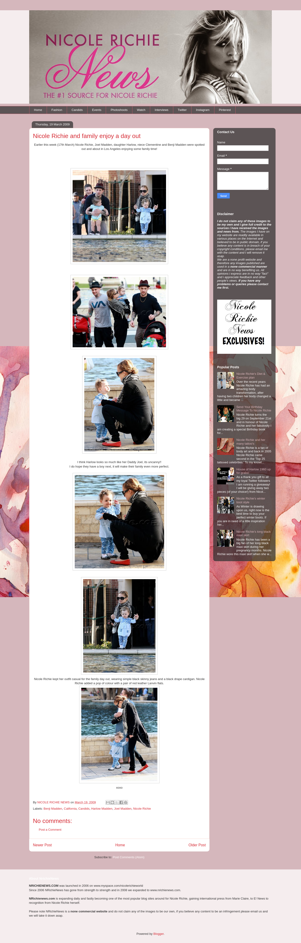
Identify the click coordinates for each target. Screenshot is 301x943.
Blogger (158, 934)
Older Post (197, 845)
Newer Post (42, 845)
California (70, 808)
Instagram (202, 110)
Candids (77, 110)
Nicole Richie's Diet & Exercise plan (250, 375)
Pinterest (225, 110)
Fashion (56, 110)
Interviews (162, 110)
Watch (141, 110)
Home (38, 110)
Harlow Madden (101, 808)
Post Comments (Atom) (128, 857)
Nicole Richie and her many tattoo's (250, 441)
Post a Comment (50, 829)
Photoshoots (119, 110)
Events (96, 110)
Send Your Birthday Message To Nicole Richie (253, 408)
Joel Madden (122, 808)
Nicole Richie (142, 808)
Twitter (182, 110)
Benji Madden (53, 808)
